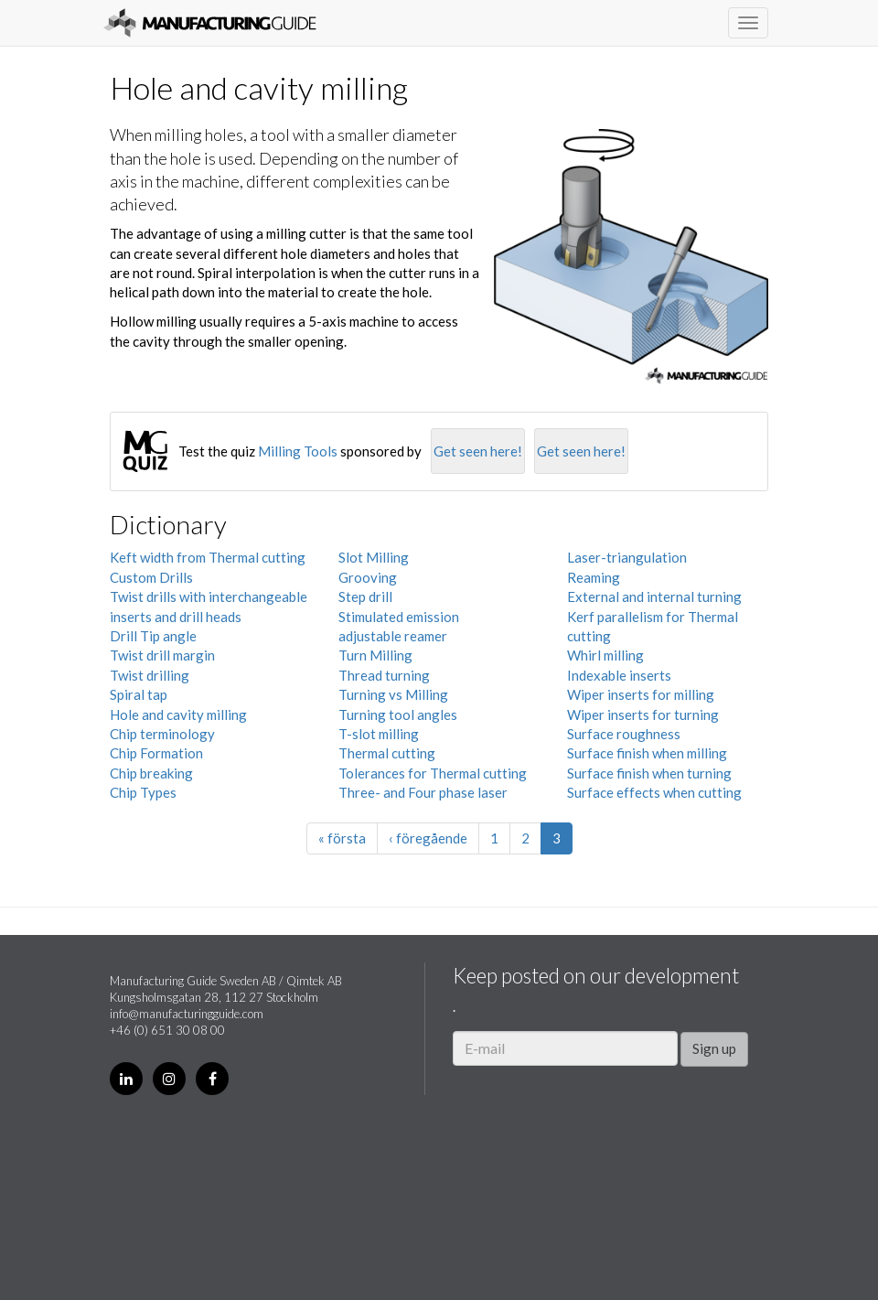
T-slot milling (378, 733)
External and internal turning (654, 596)
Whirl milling (605, 655)
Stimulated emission (398, 616)
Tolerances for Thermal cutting (432, 773)
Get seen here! (478, 451)
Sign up (714, 1048)
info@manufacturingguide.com (186, 1013)
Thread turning (384, 675)
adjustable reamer (392, 636)
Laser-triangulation (627, 557)
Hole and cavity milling (178, 714)
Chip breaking (151, 773)
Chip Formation (156, 753)
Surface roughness (623, 733)
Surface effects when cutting (654, 792)
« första (342, 838)
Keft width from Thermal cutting (207, 557)
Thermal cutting (386, 753)
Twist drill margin (162, 655)
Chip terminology (162, 733)
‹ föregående (428, 838)
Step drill (365, 596)
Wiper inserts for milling (640, 694)
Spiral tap (138, 694)
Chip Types (143, 792)
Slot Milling (373, 557)
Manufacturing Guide (209, 23)
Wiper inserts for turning (643, 714)
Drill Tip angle (153, 636)
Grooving (367, 577)
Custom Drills (151, 577)
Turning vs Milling (393, 694)
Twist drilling (149, 675)
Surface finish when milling (647, 753)
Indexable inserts (619, 675)
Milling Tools (297, 451)
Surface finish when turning (649, 773)
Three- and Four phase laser (423, 792)
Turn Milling (375, 655)
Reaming (593, 577)
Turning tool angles (397, 714)
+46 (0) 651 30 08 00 (167, 1030)
